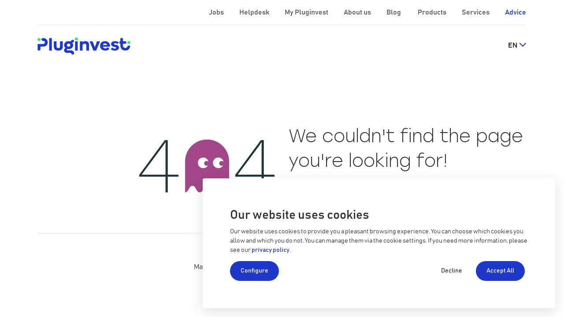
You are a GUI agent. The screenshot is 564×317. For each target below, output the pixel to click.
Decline (451, 271)
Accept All (500, 271)
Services (476, 12)
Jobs (217, 12)
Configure (254, 271)
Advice (515, 12)
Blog (394, 12)
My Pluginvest (307, 12)
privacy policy (270, 250)
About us (358, 12)
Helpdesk (255, 12)
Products (433, 12)
